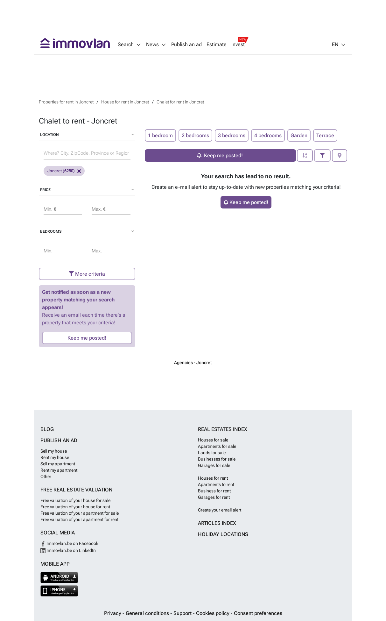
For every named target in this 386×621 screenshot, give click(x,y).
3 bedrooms (231, 135)
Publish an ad (186, 44)
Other (45, 476)
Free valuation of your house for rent (75, 506)
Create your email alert (219, 509)
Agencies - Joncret (193, 362)
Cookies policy (213, 613)
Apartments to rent (216, 484)
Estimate (217, 44)
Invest (238, 44)
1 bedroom (160, 135)
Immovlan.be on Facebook (69, 543)
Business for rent (214, 490)
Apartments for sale (217, 446)
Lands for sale (212, 452)
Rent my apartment (58, 470)
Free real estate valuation (76, 490)
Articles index (217, 523)
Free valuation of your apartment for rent (79, 519)
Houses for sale (213, 439)
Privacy (113, 613)
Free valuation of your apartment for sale (79, 513)
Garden (299, 135)
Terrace (325, 135)
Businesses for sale (216, 459)
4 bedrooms (268, 135)
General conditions (148, 613)
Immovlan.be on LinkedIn (68, 550)
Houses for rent (213, 478)
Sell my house (53, 451)
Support (183, 613)
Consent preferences (258, 613)
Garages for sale (214, 465)
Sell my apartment (57, 463)
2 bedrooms (195, 135)
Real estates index (222, 429)
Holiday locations (223, 534)
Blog (47, 429)
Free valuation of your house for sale (75, 500)
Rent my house (54, 457)
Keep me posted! (86, 338)
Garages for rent (214, 497)
